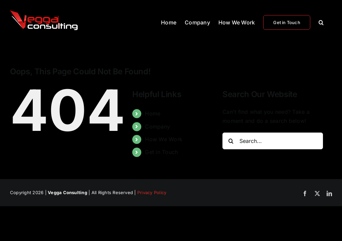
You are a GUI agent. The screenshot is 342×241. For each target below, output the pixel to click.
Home (152, 113)
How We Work (163, 139)
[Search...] (272, 141)
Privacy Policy (151, 192)
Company (157, 126)
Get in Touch (161, 152)
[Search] (230, 141)
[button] (321, 22)
